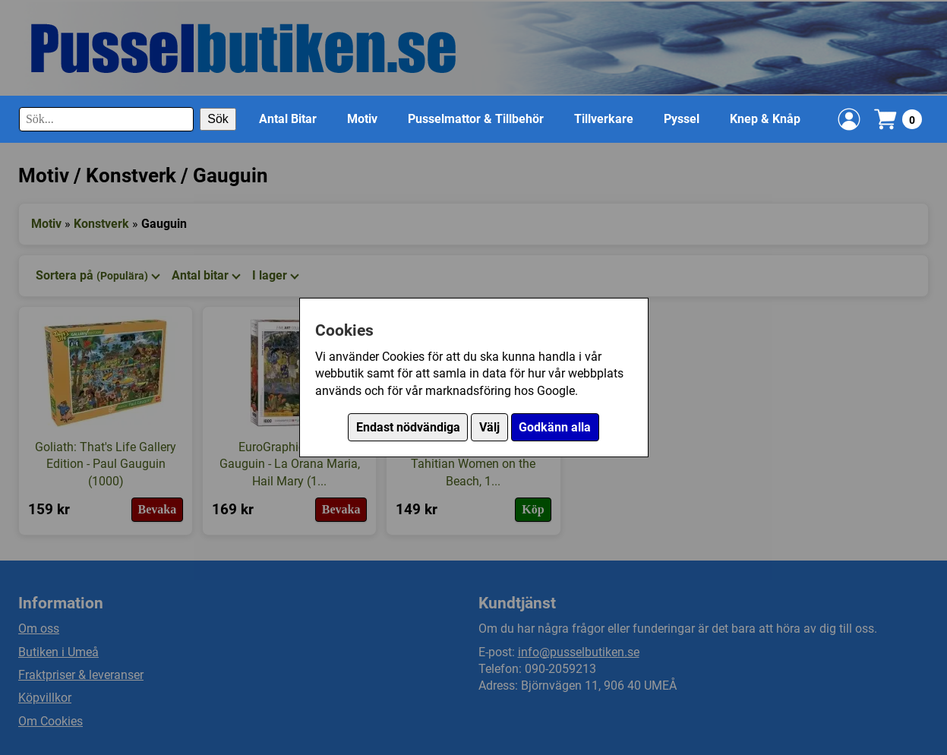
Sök (218, 118)
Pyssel (681, 119)
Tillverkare (603, 119)
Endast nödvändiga (408, 427)
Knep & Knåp (765, 119)
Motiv (362, 119)
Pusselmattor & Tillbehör (476, 119)
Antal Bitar (288, 119)
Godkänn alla (555, 427)
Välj (489, 427)
